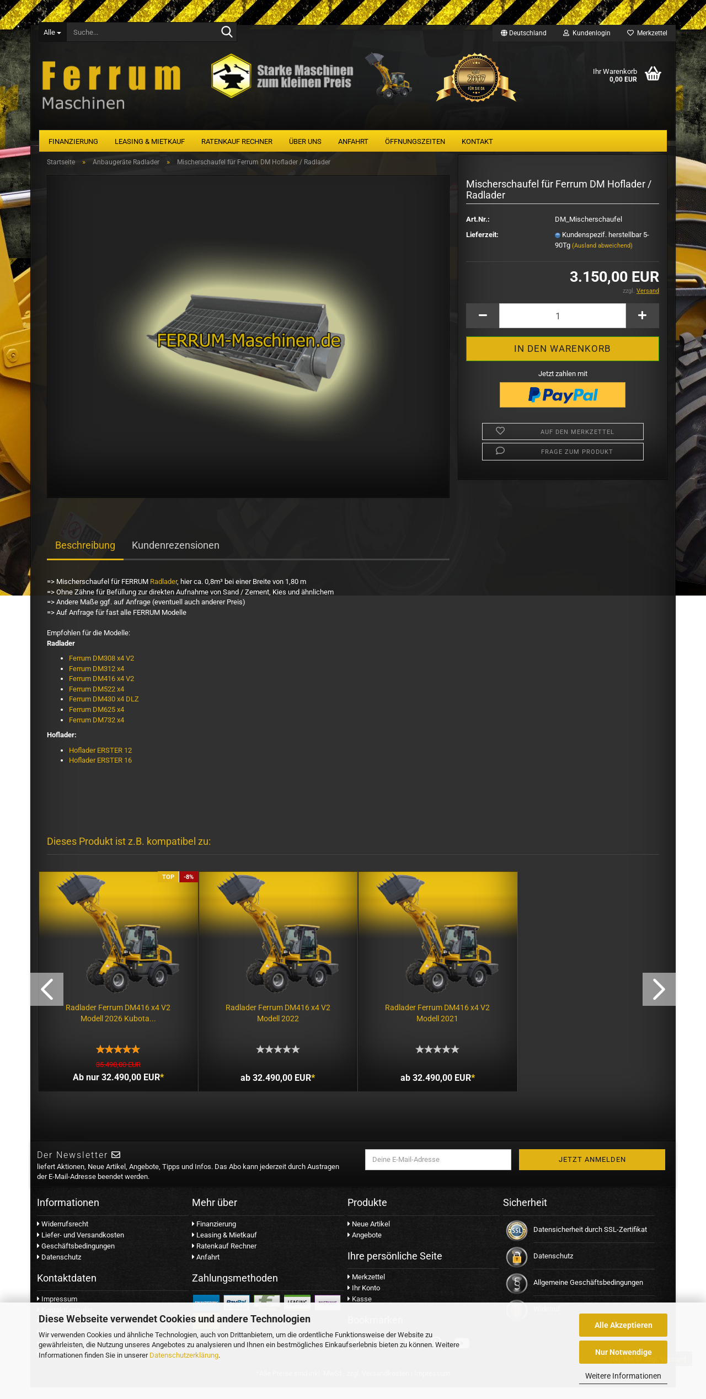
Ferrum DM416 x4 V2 (101, 690)
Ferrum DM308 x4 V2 (101, 670)
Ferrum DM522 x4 (97, 700)
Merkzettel (647, 33)
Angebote (364, 1246)
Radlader (163, 593)
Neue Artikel (368, 1235)
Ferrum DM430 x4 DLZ (105, 710)
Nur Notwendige (623, 1352)
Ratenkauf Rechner (236, 141)
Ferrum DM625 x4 (96, 720)
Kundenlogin (587, 33)
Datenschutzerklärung (183, 1355)
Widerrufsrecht (62, 1235)
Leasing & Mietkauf (150, 141)
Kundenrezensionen (176, 556)
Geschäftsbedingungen (76, 1257)
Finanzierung (73, 141)
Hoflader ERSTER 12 (100, 761)
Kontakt (477, 141)
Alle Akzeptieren (623, 1325)
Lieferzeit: (482, 246)
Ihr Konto (363, 1299)
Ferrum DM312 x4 (96, 680)
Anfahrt (353, 141)
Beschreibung (85, 556)
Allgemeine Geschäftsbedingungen (588, 1294)
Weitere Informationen (623, 1375)
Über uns (305, 141)
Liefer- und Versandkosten (80, 1246)
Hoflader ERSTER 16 (100, 772)
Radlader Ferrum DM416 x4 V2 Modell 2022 (274, 1022)
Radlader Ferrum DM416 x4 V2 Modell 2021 (431, 1022)
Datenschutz (59, 1268)
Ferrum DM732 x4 (96, 731)
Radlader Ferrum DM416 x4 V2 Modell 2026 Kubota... (117, 1022)
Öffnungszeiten (415, 141)
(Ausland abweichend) (602, 256)
